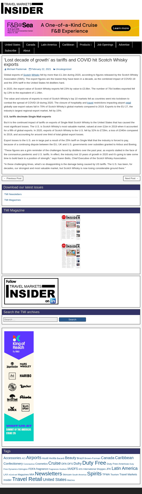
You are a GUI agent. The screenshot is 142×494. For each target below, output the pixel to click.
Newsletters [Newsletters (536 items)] (48, 473)
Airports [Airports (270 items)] (33, 457)
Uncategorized (63, 69)
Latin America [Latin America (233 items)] (125, 468)
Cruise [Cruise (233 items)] (54, 463)
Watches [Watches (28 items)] (71, 480)
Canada (30, 44)
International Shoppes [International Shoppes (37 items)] (94, 469)
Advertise (124, 44)
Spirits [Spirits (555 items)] (94, 473)
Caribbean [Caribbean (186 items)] (124, 457)
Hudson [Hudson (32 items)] (63, 469)
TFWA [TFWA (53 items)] (106, 474)
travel (90, 102)
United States (12, 44)
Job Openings (105, 44)
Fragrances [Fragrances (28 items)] (54, 469)
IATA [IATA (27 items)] (81, 469)
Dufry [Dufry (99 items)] (78, 463)
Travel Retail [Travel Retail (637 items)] (27, 479)
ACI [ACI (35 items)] (24, 458)
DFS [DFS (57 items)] (70, 463)
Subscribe (10, 50)
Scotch (27, 74)
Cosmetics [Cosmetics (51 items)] (41, 463)
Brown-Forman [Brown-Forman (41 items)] (92, 458)
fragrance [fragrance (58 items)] (42, 468)
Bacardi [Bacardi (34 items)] (60, 458)
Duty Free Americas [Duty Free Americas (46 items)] (118, 463)
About (26, 50)
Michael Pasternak (17, 69)
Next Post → (131, 178)
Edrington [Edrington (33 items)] (23, 469)
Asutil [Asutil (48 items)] (45, 458)
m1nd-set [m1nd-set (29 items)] (13, 475)
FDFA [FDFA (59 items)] (32, 468)
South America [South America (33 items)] (79, 474)
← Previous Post (12, 178)
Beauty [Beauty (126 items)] (70, 458)
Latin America (49, 44)
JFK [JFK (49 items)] (108, 468)
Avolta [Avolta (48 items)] (52, 458)
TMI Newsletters (13, 194)
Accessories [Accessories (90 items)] (12, 458)
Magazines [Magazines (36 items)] (23, 474)
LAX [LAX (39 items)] (6, 474)
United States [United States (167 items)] (55, 479)
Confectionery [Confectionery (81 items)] (13, 463)
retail (128, 102)
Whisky (36, 74)
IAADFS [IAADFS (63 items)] (72, 468)
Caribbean (68, 44)
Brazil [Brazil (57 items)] (80, 458)
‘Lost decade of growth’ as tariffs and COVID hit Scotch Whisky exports (65, 62)
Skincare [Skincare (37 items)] (67, 474)
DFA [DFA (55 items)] (64, 463)
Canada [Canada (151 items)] (107, 458)
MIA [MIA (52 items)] (31, 474)
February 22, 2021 (41, 69)
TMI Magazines (12, 200)
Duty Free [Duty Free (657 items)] (94, 463)
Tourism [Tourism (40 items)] (115, 474)
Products (85, 44)
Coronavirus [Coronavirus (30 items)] (29, 464)
